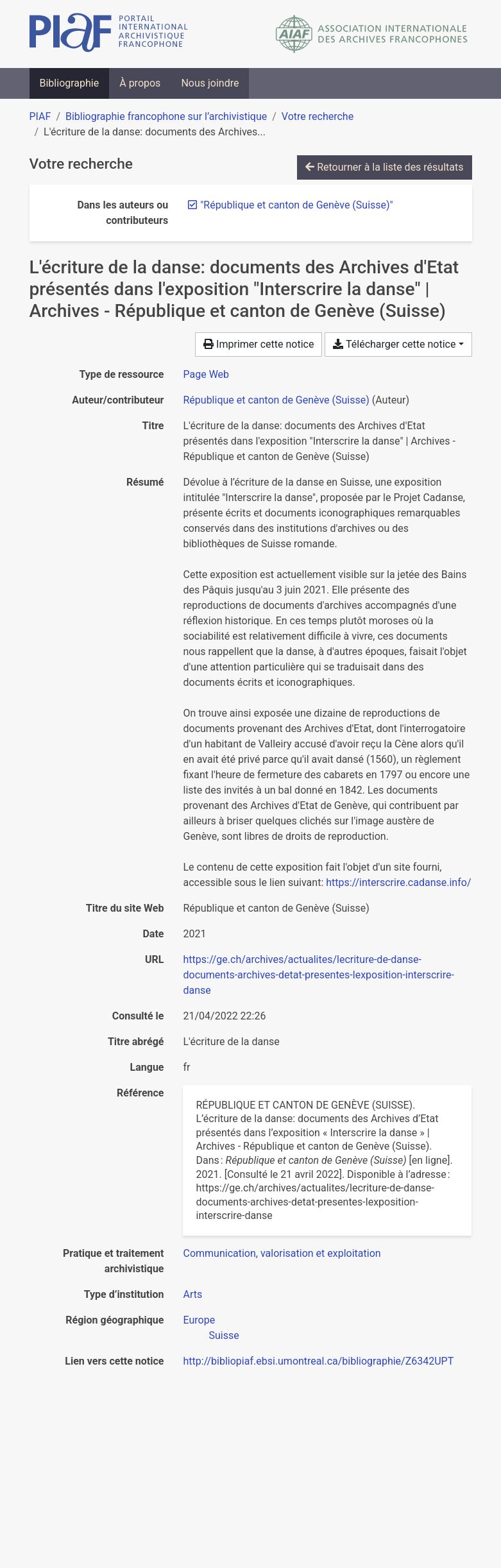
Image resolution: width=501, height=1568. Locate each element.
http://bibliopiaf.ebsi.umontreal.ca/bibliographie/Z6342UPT (318, 1361)
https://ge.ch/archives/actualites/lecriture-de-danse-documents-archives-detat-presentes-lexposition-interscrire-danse (318, 974)
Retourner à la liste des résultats (384, 167)
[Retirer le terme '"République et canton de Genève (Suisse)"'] (296, 205)
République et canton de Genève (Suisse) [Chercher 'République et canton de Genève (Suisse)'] (276, 400)
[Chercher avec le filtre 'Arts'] (192, 1294)
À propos (139, 83)
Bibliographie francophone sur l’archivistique (166, 116)
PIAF (40, 116)
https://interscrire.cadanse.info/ (398, 882)
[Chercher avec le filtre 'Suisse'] (223, 1335)
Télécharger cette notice (394, 344)
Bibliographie (69, 83)
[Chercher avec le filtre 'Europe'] (199, 1320)
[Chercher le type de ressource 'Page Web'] (206, 374)
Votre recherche (317, 116)
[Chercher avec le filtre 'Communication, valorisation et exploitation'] (281, 1253)
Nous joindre (210, 83)
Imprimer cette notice (258, 344)
